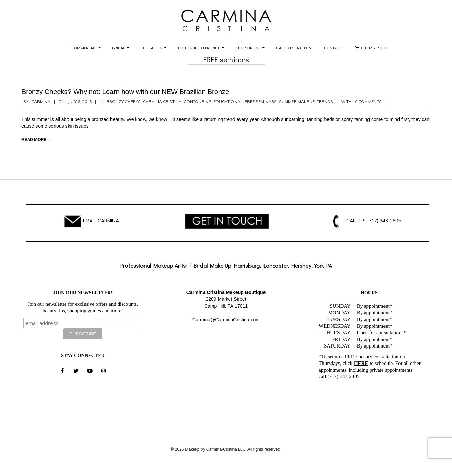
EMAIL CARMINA (101, 221)
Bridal (118, 47)
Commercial (83, 47)
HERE (361, 363)
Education (151, 47)
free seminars (261, 101)
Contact (333, 47)
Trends (325, 101)
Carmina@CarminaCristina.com (226, 319)
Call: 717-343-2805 (293, 47)
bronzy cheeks (124, 101)
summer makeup (297, 101)
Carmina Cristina (162, 101)
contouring (197, 101)
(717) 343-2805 (384, 221)
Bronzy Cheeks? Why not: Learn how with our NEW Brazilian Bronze (125, 91)
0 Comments (368, 101)
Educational (228, 101)
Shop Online (248, 47)
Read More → (36, 139)
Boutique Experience (199, 47)
